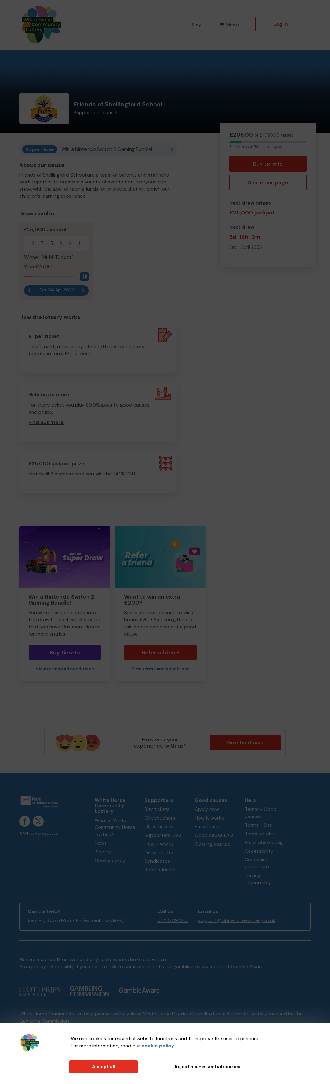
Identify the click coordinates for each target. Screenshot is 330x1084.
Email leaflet (208, 826)
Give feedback (245, 742)
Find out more (46, 422)
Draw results (159, 852)
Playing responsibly (258, 879)
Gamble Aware (247, 966)
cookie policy (157, 1045)
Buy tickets (268, 164)
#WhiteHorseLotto (38, 833)
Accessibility (259, 851)
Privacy (103, 851)
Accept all (103, 1066)
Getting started (213, 844)
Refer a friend (160, 652)
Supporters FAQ (163, 835)
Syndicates (157, 861)
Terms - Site (258, 825)
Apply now (207, 809)
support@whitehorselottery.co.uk (236, 920)
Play (196, 24)
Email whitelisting (264, 842)
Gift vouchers (160, 818)
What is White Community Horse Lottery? (115, 827)
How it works (159, 844)
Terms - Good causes (261, 813)
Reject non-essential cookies (207, 1066)
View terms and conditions (65, 669)
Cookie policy (110, 860)
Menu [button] (229, 24)
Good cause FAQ (214, 835)
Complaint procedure (257, 863)
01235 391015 (172, 920)
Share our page (268, 182)
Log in (281, 24)
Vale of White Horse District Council (166, 1013)
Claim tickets (159, 826)
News (101, 843)
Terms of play (260, 833)
